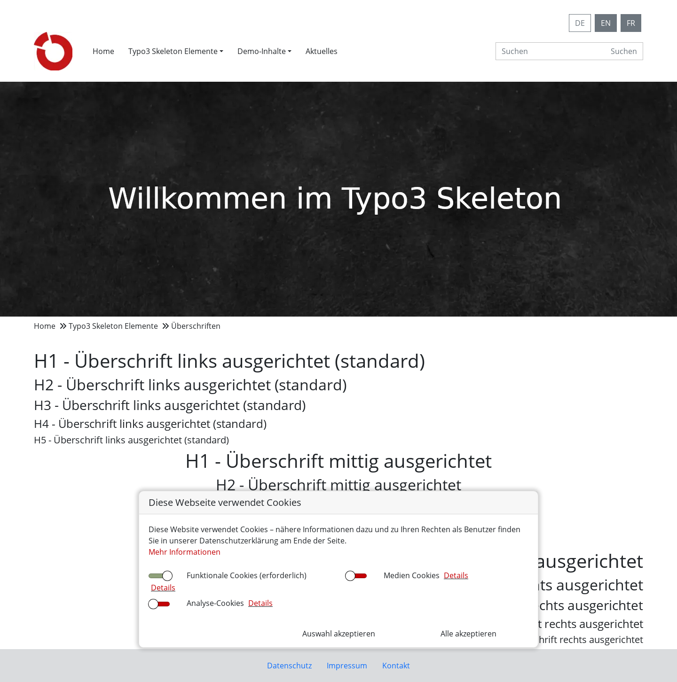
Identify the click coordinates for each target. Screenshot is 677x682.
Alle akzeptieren (468, 633)
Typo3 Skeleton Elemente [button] (173, 51)
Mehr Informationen (184, 552)
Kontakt (396, 665)
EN (606, 23)
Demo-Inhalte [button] (261, 51)
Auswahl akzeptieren (338, 633)
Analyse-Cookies (215, 603)
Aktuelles (322, 51)
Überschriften (195, 326)
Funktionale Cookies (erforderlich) (247, 575)
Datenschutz (289, 665)
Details (163, 587)
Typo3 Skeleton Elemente (113, 326)
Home (103, 51)
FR (631, 23)
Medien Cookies (412, 575)
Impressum (347, 665)
